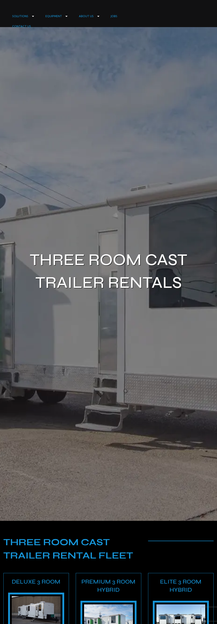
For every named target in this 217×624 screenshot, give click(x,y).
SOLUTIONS (20, 16)
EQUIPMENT (53, 16)
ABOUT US (86, 16)
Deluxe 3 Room (36, 581)
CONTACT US (21, 26)
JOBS (114, 16)
